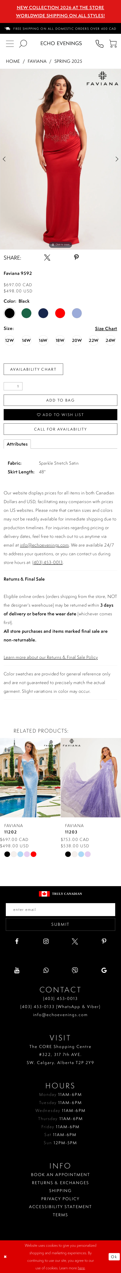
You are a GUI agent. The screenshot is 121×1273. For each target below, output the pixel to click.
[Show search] (23, 43)
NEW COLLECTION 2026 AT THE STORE (60, 7)
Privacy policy (60, 1199)
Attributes (17, 444)
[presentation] (30, 777)
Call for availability (60, 429)
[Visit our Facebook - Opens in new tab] (17, 941)
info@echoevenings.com (44, 545)
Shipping (60, 1190)
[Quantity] (13, 386)
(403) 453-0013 (47, 562)
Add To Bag (60, 400)
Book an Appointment (60, 1174)
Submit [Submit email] (60, 924)
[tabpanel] (60, 159)
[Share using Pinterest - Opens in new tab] (76, 258)
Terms (60, 1215)
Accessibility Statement (60, 1206)
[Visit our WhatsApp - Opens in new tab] (46, 970)
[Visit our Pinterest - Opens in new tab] (104, 941)
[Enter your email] (60, 909)
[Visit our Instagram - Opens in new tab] (46, 941)
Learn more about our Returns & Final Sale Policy (51, 657)
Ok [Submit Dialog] (114, 1256)
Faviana (37, 61)
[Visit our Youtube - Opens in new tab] (17, 970)
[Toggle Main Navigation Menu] (9, 43)
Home (13, 61)
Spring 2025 (68, 61)
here (81, 1267)
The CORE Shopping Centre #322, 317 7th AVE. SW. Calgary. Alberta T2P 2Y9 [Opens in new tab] (60, 1054)
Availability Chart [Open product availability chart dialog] (33, 369)
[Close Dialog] (5, 1257)
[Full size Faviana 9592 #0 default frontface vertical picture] (60, 159)
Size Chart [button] (106, 328)
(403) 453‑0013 (60, 998)
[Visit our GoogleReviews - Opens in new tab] (104, 970)
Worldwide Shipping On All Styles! (60, 16)
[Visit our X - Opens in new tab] (75, 941)
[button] (112, 43)
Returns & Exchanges (60, 1183)
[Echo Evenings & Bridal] (61, 43)
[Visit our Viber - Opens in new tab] (75, 970)
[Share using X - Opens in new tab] (47, 258)
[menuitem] (60, 28)
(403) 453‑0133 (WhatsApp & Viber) (60, 1006)
